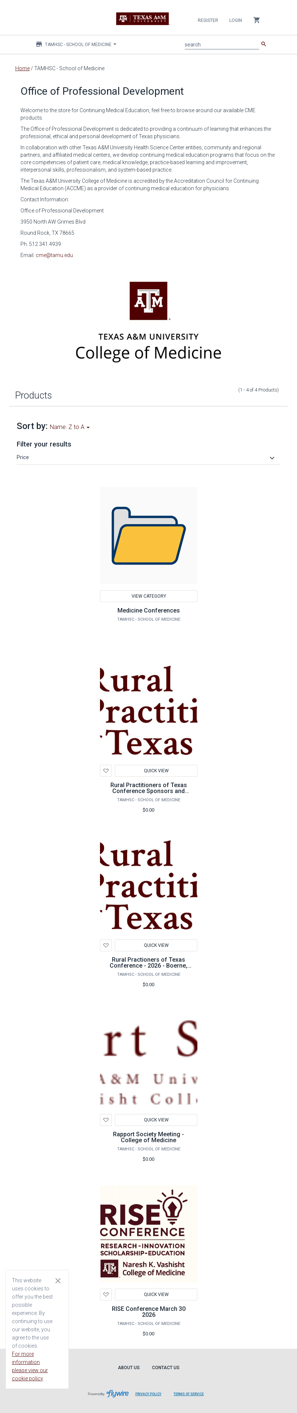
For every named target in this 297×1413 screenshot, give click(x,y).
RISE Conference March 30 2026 (148, 1311)
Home (22, 68)
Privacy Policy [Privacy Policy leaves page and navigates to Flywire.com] (148, 1394)
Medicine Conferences (148, 610)
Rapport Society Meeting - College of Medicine (148, 1137)
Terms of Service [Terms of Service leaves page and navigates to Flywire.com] (189, 1394)
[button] (147, 457)
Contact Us (166, 1367)
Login (235, 20)
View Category (148, 596)
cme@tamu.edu (54, 255)
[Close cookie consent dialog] (58, 1280)
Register (208, 20)
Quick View (155, 770)
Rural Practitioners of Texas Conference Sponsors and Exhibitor (148, 791)
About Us (129, 1367)
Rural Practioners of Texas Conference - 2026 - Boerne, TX (148, 965)
